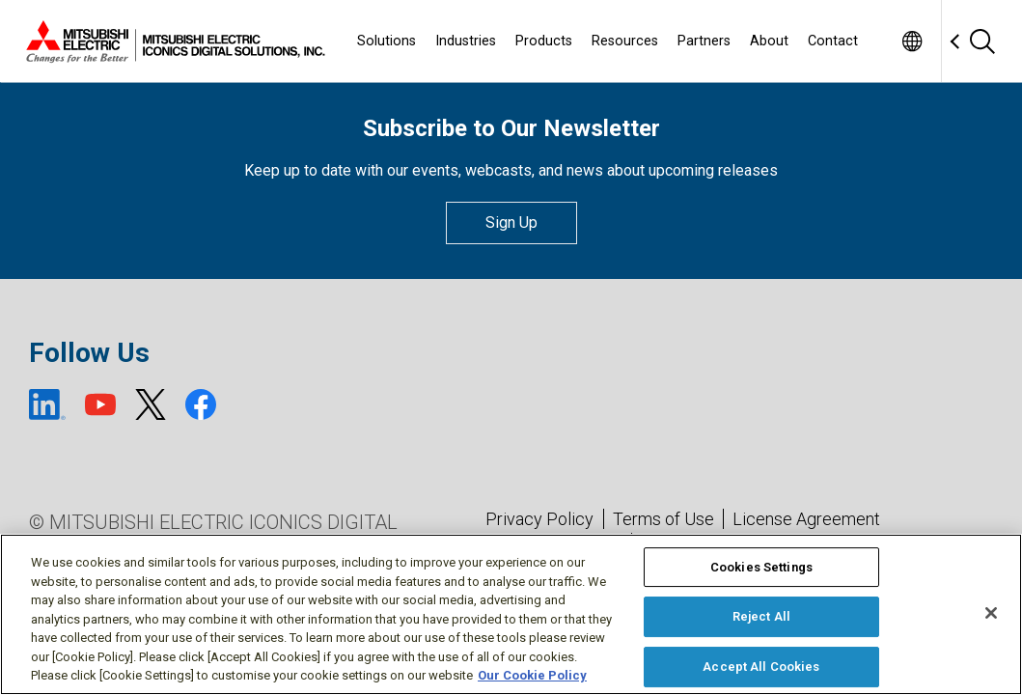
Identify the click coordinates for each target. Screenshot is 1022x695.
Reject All (761, 616)
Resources (625, 41)
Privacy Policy (539, 519)
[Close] (991, 613)
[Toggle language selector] (911, 41)
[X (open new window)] (150, 404)
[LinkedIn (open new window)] (47, 404)
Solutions (386, 41)
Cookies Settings (761, 567)
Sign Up (511, 222)
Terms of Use (663, 519)
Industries (465, 41)
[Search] (981, 41)
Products (543, 41)
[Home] (172, 41)
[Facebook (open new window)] (200, 404)
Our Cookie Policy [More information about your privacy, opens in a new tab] (532, 675)
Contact (833, 41)
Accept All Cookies (761, 666)
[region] (511, 614)
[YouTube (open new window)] (100, 404)
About (769, 41)
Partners (704, 41)
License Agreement (806, 519)
